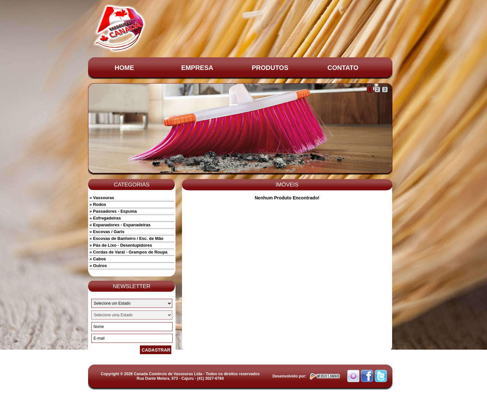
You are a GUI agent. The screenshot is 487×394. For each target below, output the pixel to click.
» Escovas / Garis (107, 231)
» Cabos (98, 258)
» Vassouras (102, 197)
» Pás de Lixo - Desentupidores (121, 245)
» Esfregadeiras (105, 218)
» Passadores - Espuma (113, 211)
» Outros (98, 265)
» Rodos (98, 204)
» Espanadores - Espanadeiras (120, 224)
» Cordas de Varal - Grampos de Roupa (129, 252)
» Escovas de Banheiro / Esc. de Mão (127, 238)
